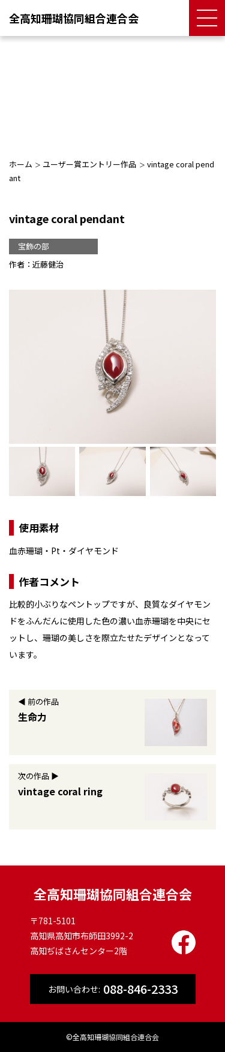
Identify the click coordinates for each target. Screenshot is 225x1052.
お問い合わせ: (113, 989)
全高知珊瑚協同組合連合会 (74, 18)
